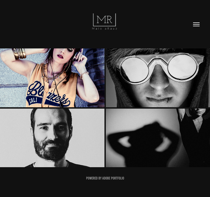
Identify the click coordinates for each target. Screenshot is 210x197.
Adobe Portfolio (113, 178)
